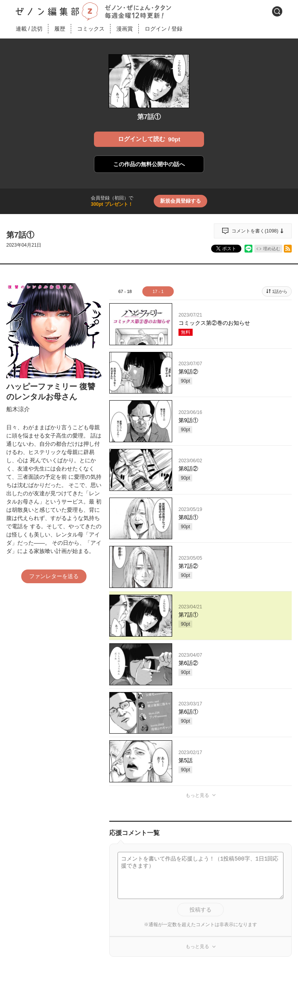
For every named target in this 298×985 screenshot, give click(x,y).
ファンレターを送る (54, 576)
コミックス (91, 29)
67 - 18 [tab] (125, 291)
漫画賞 (124, 29)
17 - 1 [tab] (158, 291)
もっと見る (197, 795)
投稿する (200, 909)
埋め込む (271, 248)
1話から (279, 291)
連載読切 (29, 29)
